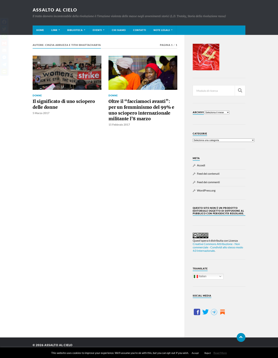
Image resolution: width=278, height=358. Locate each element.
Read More (220, 352)
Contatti (139, 30)
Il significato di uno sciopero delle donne (64, 105)
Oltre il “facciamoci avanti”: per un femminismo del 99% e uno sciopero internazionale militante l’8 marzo (142, 111)
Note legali (162, 30)
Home (40, 30)
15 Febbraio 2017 (119, 125)
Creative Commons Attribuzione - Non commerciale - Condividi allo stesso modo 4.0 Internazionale (218, 247)
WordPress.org (206, 190)
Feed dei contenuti (208, 173)
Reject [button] (207, 353)
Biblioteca (75, 30)
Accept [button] (195, 353)
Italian (200, 276)
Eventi (97, 30)
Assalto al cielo (56, 9)
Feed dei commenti (208, 182)
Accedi (201, 165)
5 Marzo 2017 (41, 113)
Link (54, 30)
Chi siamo (119, 30)
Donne (37, 95)
